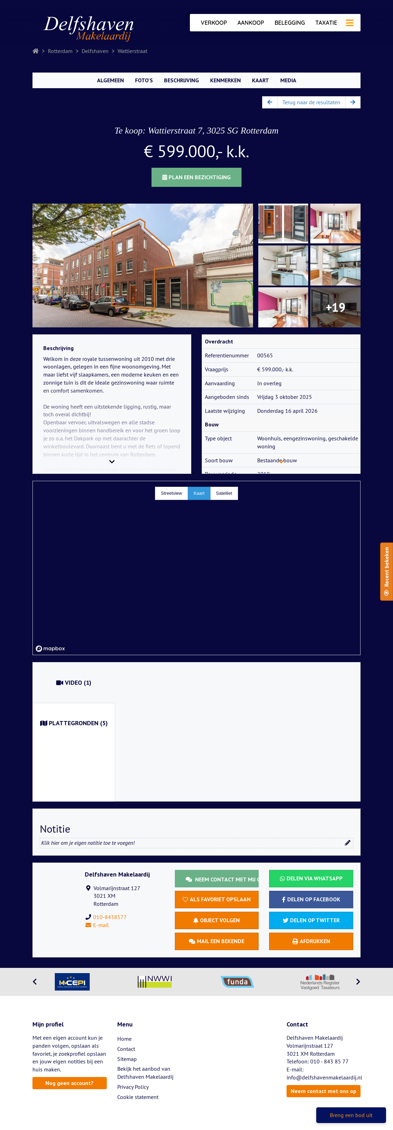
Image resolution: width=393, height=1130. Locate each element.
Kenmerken (225, 80)
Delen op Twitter (311, 920)
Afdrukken (311, 941)
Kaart (260, 80)
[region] (196, 568)
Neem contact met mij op (222, 879)
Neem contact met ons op (323, 1090)
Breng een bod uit (351, 1115)
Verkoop (214, 22)
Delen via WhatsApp (311, 878)
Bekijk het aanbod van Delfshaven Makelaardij (145, 1072)
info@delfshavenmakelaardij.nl (324, 1077)
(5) (74, 723)
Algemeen (110, 80)
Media (288, 80)
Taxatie (326, 22)
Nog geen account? (69, 1082)
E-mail (97, 925)
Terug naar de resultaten (311, 102)
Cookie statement (137, 1096)
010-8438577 (110, 916)
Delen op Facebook (311, 899)
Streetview (171, 493)
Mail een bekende (216, 941)
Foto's (144, 80)
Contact (126, 1048)
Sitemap (127, 1058)
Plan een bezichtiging (196, 177)
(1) (73, 682)
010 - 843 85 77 (329, 1061)
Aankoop (250, 22)
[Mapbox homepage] (50, 649)
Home (124, 1038)
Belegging (290, 22)
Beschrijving (181, 80)
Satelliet (224, 493)
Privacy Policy (133, 1086)
